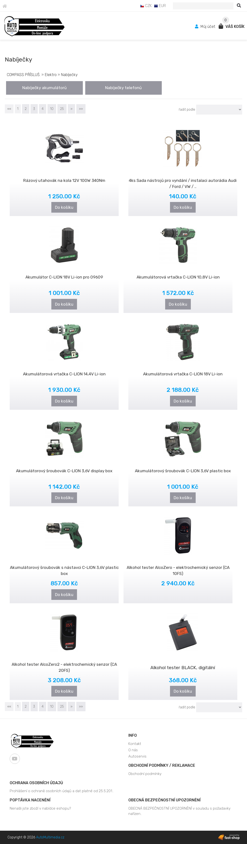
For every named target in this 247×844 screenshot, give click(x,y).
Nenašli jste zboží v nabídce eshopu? (40, 808)
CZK (146, 5)
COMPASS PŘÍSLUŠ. (23, 74)
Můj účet (205, 26)
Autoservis (137, 756)
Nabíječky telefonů (123, 87)
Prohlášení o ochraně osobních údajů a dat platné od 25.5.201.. (62, 791)
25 (62, 109)
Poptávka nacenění (30, 800)
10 (52, 109)
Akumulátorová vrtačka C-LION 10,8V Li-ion (178, 277)
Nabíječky (69, 74)
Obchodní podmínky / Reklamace (161, 765)
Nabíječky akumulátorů (44, 87)
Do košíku (64, 207)
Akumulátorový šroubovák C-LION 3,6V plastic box (183, 470)
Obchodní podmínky (145, 774)
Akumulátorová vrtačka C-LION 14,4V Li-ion (64, 374)
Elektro (51, 74)
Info (132, 735)
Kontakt (134, 744)
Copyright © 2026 (36, 837)
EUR (160, 5)
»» (81, 109)
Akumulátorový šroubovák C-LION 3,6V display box (64, 470)
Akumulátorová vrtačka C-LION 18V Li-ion (183, 374)
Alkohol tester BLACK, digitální (182, 667)
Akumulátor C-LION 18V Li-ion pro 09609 (64, 277)
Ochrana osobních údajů (36, 783)
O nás (133, 750)
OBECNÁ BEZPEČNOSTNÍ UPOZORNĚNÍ (164, 800)
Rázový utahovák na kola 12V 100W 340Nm (64, 180)
